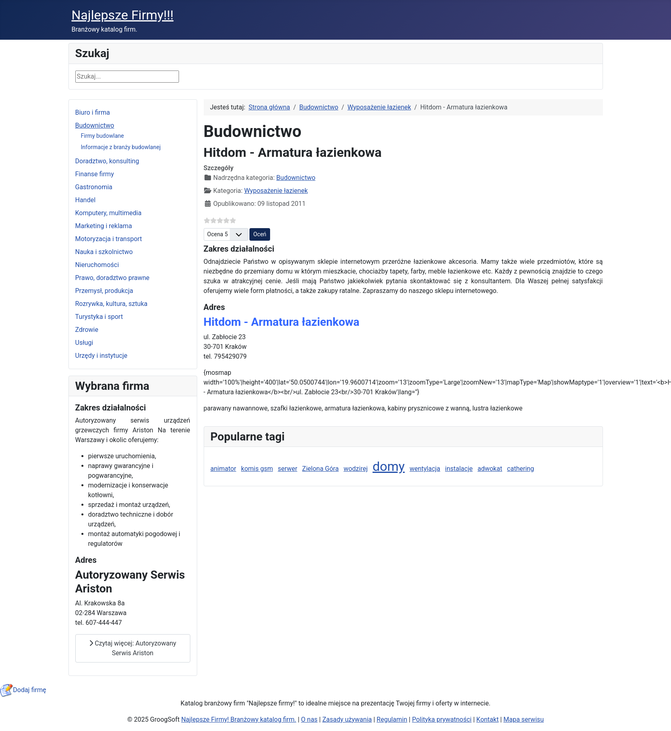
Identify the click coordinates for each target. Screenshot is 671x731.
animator (223, 468)
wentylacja (424, 468)
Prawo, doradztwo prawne (112, 278)
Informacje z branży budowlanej (121, 147)
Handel (85, 200)
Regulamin (392, 719)
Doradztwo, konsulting (107, 161)
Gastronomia (94, 187)
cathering (520, 468)
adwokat (489, 468)
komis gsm (257, 468)
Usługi (84, 342)
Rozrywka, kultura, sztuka (111, 304)
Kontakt (487, 719)
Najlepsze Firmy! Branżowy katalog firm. (238, 719)
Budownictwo (94, 125)
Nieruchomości (97, 265)
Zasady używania (347, 719)
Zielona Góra (320, 468)
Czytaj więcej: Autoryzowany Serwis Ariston (132, 648)
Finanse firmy (94, 174)
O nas (309, 719)
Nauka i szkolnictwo (104, 252)
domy (389, 466)
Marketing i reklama (103, 226)
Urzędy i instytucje (101, 355)
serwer (287, 468)
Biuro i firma (92, 112)
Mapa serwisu (523, 719)
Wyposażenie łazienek (276, 191)
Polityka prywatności (441, 719)
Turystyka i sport (99, 317)
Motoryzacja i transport (108, 239)
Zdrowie (86, 329)
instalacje (459, 468)
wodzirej (355, 468)
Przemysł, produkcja (104, 291)
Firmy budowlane (102, 136)
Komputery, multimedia (108, 213)
